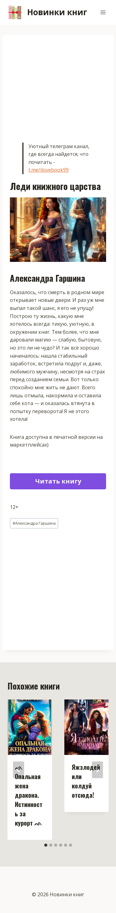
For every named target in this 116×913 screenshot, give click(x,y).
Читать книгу (58, 481)
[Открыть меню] (103, 12)
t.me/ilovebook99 (48, 169)
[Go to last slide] (18, 769)
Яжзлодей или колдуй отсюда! (86, 781)
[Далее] (97, 769)
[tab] (45, 845)
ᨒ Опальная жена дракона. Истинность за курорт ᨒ (28, 794)
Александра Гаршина (34, 523)
